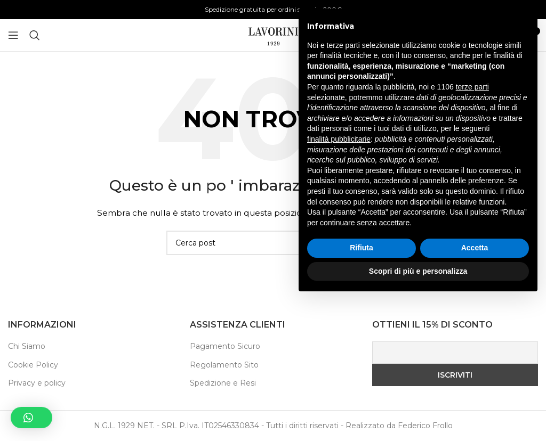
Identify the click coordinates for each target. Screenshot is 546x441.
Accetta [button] (474, 389)
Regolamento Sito (224, 365)
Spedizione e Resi (223, 383)
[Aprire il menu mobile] (13, 35)
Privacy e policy (37, 383)
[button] (31, 417)
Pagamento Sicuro (225, 346)
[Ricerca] (34, 35)
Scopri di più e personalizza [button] (418, 411)
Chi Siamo (26, 346)
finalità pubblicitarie (339, 279)
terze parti (472, 228)
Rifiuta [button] (361, 389)
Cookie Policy (33, 365)
